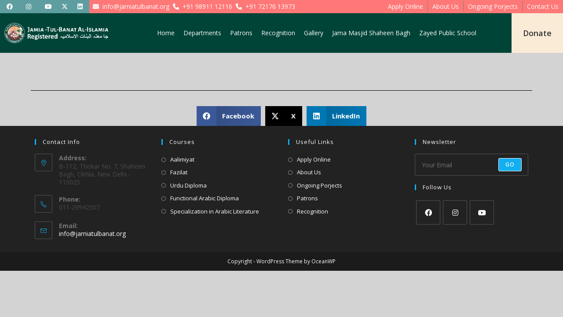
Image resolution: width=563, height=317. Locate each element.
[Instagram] (455, 212)
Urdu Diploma (188, 185)
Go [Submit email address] (510, 164)
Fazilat (178, 172)
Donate (537, 33)
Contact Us (543, 6)
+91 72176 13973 (263, 6)
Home (166, 33)
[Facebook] (428, 212)
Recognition (278, 33)
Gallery (313, 33)
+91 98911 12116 (200, 6)
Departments (202, 33)
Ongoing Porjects (493, 6)
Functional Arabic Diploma (204, 198)
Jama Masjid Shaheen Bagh (371, 33)
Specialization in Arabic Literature (214, 211)
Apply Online (405, 6)
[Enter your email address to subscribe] (471, 165)
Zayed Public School (447, 33)
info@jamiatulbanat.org (129, 6)
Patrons (241, 33)
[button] (229, 116)
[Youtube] (482, 212)
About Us (445, 6)
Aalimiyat (182, 159)
